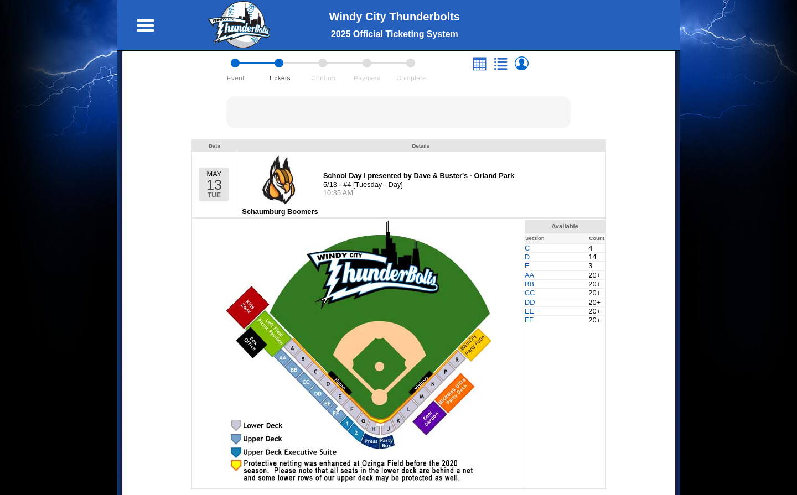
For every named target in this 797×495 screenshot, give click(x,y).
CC (530, 293)
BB (529, 284)
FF (529, 320)
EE (529, 311)
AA (529, 275)
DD (530, 302)
